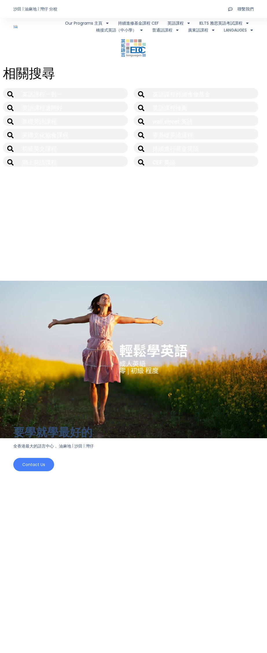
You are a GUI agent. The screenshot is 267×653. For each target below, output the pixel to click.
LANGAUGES (239, 30)
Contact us (33, 466)
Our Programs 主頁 (87, 23)
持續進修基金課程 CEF (138, 23)
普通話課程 (165, 30)
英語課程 (179, 23)
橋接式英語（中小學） (119, 30)
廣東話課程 (201, 30)
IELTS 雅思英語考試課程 (224, 23)
